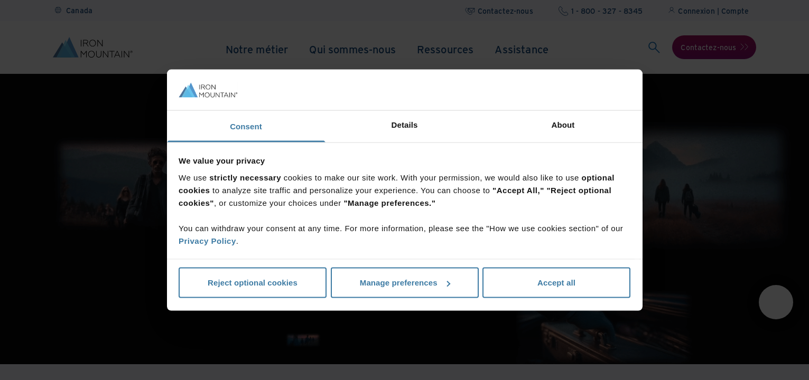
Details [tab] (405, 124)
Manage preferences (405, 282)
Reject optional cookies (252, 282)
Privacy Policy (207, 240)
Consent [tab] (246, 125)
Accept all (556, 282)
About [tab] (563, 124)
